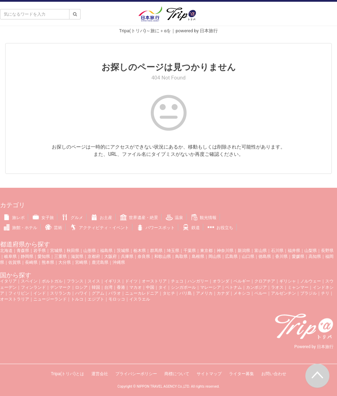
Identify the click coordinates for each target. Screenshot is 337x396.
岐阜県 (10, 256)
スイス (94, 281)
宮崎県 (81, 262)
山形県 (89, 250)
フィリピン (18, 293)
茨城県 (123, 250)
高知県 (315, 256)
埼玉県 (173, 250)
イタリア (8, 281)
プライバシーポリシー (136, 373)
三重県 (60, 256)
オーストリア (154, 281)
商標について (176, 373)
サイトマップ (209, 373)
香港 (121, 287)
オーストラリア (14, 299)
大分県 (64, 262)
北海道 (6, 250)
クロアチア (264, 281)
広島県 (231, 256)
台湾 (108, 287)
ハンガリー (198, 281)
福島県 (106, 250)
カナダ (223, 293)
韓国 (96, 287)
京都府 (94, 256)
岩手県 (39, 250)
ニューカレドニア (141, 293)
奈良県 (144, 256)
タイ (162, 287)
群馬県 (156, 250)
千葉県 (189, 250)
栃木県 (139, 250)
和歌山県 (162, 256)
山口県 (248, 256)
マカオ (135, 287)
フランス (75, 281)
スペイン (29, 281)
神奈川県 (225, 250)
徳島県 (264, 256)
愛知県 (44, 256)
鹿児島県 (100, 262)
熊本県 (48, 262)
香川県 (281, 256)
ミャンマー (298, 287)
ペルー (260, 293)
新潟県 (244, 250)
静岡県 (27, 256)
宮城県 (56, 250)
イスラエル (139, 299)
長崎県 (31, 262)
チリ (325, 293)
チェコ (177, 281)
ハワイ (81, 293)
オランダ (221, 281)
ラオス (277, 287)
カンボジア (256, 287)
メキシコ (241, 293)
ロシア (81, 287)
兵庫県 (127, 256)
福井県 (294, 250)
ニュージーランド (50, 299)
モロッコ (116, 299)
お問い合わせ (273, 373)
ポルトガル (52, 281)
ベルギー (241, 281)
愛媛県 (298, 256)
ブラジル (308, 293)
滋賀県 (77, 256)
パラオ (114, 293)
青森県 (23, 250)
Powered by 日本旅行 (314, 346)
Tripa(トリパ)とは (67, 373)
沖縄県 (119, 262)
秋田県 (73, 250)
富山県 (260, 250)
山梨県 (310, 250)
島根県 (198, 256)
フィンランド (33, 287)
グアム (98, 293)
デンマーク (60, 287)
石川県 (277, 250)
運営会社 (99, 373)
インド (39, 293)
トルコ (77, 299)
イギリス (112, 281)
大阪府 (110, 256)
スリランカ (60, 293)
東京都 (206, 250)
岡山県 (214, 256)
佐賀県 (14, 262)
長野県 (327, 250)
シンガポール (183, 287)
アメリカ (204, 293)
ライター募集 (241, 373)
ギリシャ (287, 281)
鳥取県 (181, 256)
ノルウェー (310, 281)
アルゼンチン (283, 293)
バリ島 (185, 293)
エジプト (96, 299)
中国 (150, 287)
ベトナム (233, 287)
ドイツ (131, 281)
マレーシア (210, 287)
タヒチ (169, 293)
